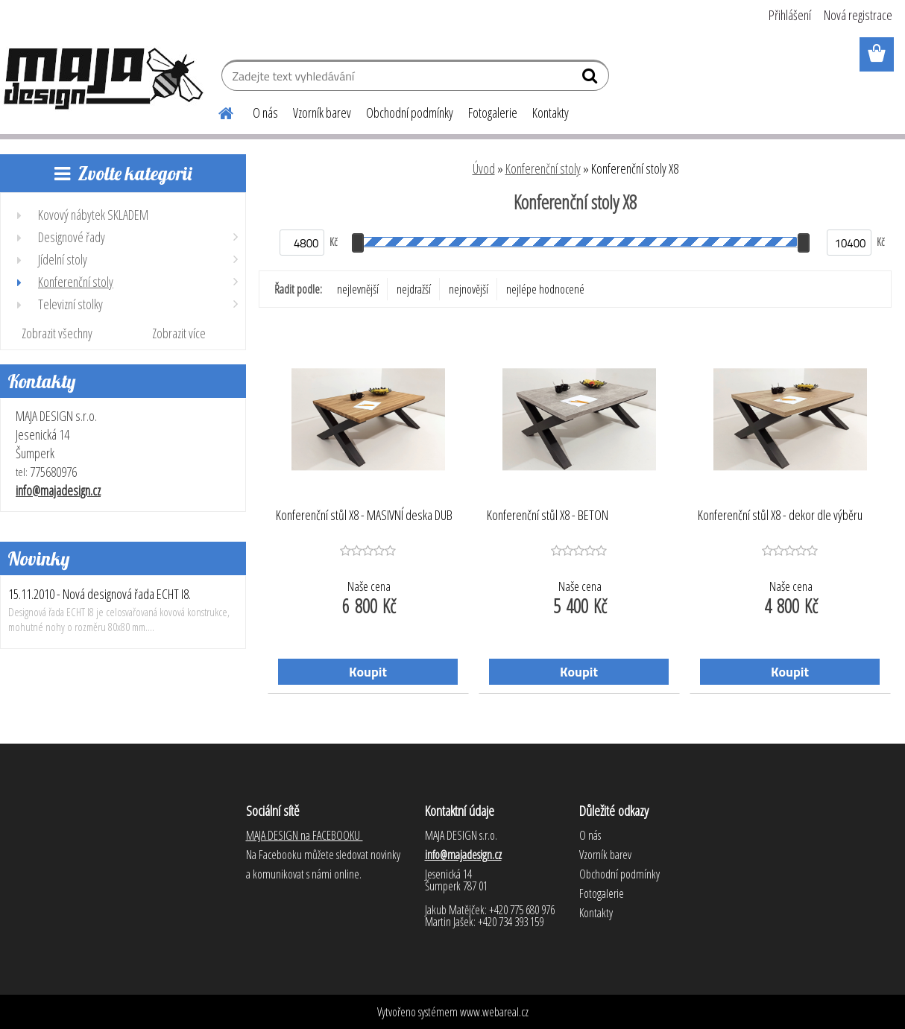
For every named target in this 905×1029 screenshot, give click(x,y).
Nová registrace (858, 15)
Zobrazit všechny (57, 333)
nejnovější (468, 289)
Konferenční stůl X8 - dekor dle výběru (780, 515)
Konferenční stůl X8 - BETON (547, 515)
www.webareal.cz (494, 1012)
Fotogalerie (492, 112)
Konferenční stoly (543, 168)
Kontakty (550, 112)
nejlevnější (358, 289)
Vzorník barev (322, 112)
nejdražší (414, 289)
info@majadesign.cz (58, 490)
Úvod (484, 168)
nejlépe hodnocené (545, 289)
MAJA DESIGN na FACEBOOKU (304, 835)
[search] (591, 79)
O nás (265, 112)
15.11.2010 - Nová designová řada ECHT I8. (99, 594)
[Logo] (102, 77)
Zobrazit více (179, 333)
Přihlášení (790, 15)
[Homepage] (217, 111)
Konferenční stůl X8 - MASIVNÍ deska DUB (364, 515)
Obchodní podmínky (409, 112)
